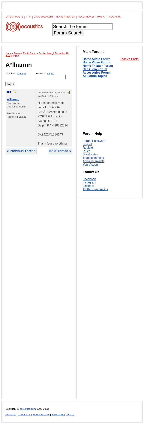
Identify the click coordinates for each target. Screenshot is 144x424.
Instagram (89, 182)
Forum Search (68, 32)
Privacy (70, 414)
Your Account (91, 164)
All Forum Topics (95, 76)
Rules (86, 151)
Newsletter (58, 414)
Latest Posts (14, 16)
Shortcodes (90, 154)
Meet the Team (41, 414)
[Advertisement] (39, 279)
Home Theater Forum (98, 65)
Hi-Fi (28, 16)
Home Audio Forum (96, 59)
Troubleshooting (93, 157)
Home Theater (65, 16)
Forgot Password (94, 140)
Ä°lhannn (13, 99)
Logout (87, 144)
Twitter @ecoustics (95, 189)
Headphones (86, 16)
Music (101, 16)
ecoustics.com (28, 408)
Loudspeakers (44, 16)
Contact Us (24, 414)
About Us (10, 414)
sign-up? (21, 73)
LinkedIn (88, 185)
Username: (20, 75)
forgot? (50, 73)
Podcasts (114, 16)
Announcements (93, 161)
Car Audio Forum (95, 69)
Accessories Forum (97, 72)
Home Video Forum (96, 62)
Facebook (89, 179)
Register (88, 147)
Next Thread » (60, 151)
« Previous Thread (21, 151)
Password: (51, 75)
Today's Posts (129, 59)
